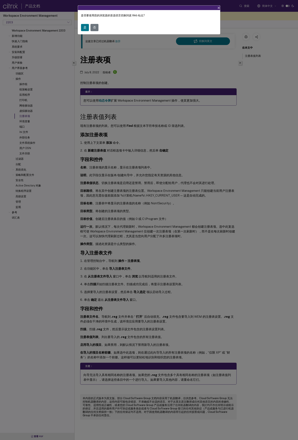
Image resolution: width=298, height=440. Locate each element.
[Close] (218, 7)
